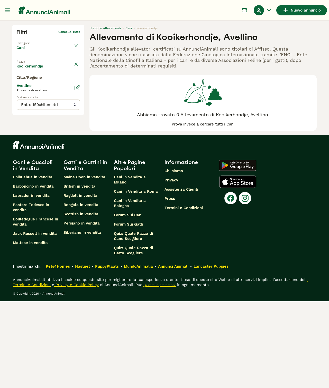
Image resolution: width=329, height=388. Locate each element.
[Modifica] (77, 190)
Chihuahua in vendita (32, 263)
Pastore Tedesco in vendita (31, 294)
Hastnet (82, 353)
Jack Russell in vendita (35, 320)
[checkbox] (19, 84)
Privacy (171, 267)
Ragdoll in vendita (80, 282)
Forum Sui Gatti (128, 311)
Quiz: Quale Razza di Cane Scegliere (133, 323)
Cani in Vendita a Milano (130, 266)
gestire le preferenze (159, 372)
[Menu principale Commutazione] (7, 10)
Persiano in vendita (81, 310)
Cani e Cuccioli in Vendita (33, 252)
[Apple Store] (237, 268)
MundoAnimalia (138, 353)
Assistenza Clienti (181, 276)
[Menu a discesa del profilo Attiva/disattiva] (263, 10)
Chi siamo (173, 257)
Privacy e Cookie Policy (76, 371)
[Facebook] (230, 285)
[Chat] (244, 10)
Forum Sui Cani (128, 301)
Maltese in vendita (30, 329)
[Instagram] (245, 285)
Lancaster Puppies (211, 353)
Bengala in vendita (80, 291)
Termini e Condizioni (183, 294)
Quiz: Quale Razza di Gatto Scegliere (133, 337)
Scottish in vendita (80, 300)
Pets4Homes (58, 353)
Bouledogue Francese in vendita (35, 308)
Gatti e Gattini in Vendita (85, 252)
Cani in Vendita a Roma (136, 278)
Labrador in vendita (31, 282)
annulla (74, 60)
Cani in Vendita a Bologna (130, 290)
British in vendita (79, 273)
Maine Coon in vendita (84, 263)
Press (169, 285)
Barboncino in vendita (33, 273)
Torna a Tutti (26, 40)
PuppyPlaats (107, 353)
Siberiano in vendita (82, 319)
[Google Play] (237, 252)
